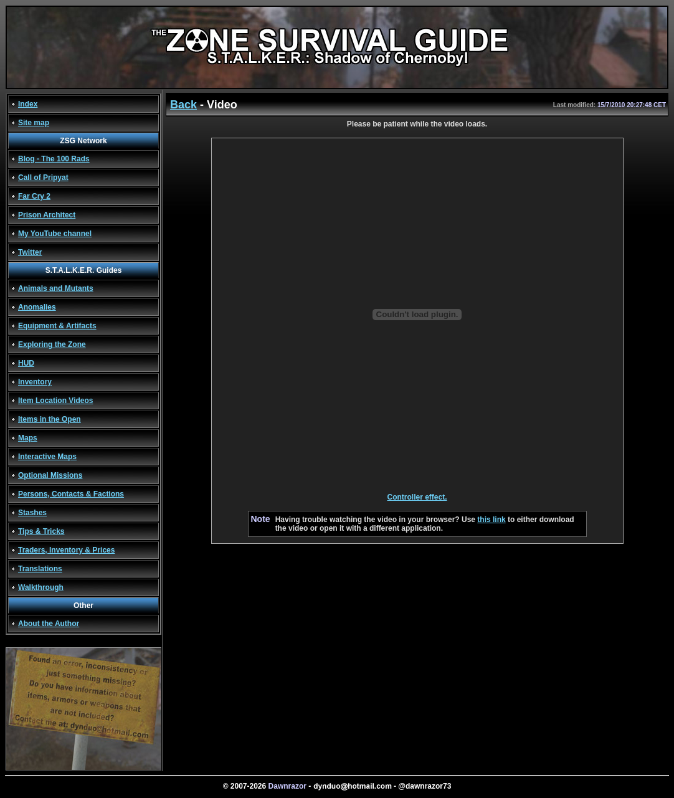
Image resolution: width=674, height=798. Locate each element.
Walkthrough (41, 587)
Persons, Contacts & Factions (71, 494)
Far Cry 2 (34, 196)
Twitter (30, 252)
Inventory (35, 382)
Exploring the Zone (52, 344)
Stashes (32, 512)
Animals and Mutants (55, 288)
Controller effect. (417, 497)
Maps (27, 438)
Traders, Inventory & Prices (66, 550)
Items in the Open (49, 419)
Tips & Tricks (41, 531)
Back (183, 104)
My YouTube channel (55, 233)
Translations (40, 568)
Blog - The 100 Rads (54, 158)
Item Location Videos (55, 400)
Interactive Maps (47, 456)
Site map (33, 122)
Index (27, 104)
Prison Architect (46, 215)
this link (491, 519)
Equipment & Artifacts (57, 325)
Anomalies (37, 307)
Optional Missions (50, 475)
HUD (26, 363)
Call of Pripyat (43, 177)
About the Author (48, 623)
